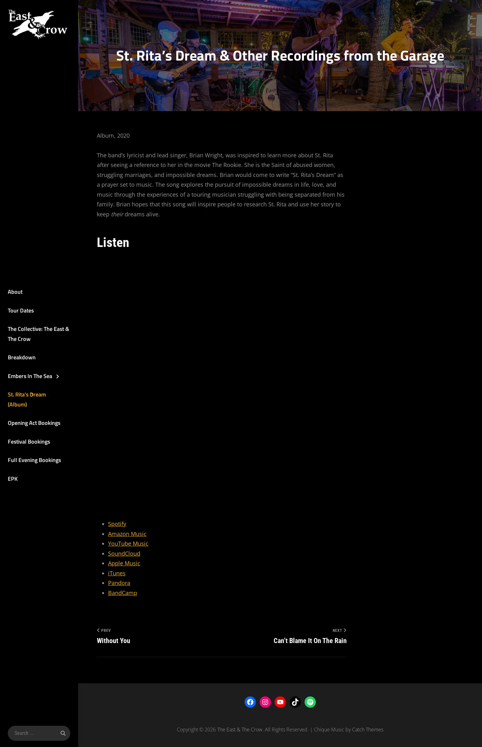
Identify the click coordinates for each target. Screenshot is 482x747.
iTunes (117, 573)
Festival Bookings (29, 441)
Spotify (117, 524)
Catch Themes (367, 729)
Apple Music (124, 563)
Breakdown (22, 357)
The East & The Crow (239, 729)
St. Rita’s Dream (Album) (27, 399)
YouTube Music (128, 543)
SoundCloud (124, 553)
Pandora (119, 583)
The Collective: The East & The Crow (38, 334)
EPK (13, 478)
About (15, 291)
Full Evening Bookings (34, 460)
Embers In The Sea (30, 376)
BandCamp (122, 593)
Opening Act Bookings (34, 423)
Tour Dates (21, 310)
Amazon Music (127, 534)
